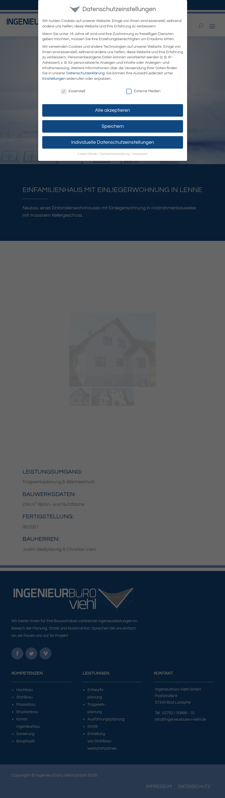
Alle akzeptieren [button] (112, 110)
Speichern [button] (113, 126)
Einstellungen (54, 79)
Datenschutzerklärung (85, 73)
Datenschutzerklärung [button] (115, 153)
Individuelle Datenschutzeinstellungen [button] (112, 142)
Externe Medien (143, 91)
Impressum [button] (140, 153)
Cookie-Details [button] (87, 153)
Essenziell (73, 91)
